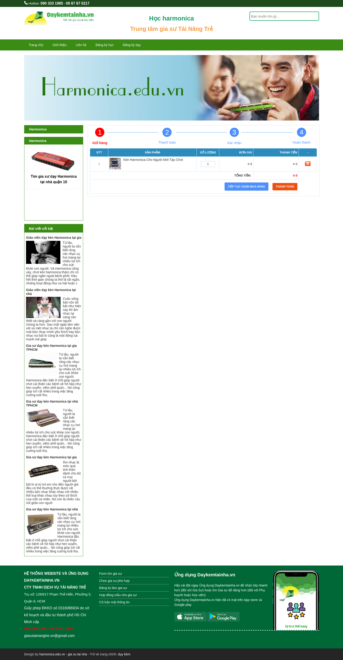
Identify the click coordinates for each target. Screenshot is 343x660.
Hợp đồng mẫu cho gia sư (118, 595)
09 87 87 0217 (77, 3)
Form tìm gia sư (110, 573)
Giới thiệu (60, 45)
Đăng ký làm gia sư (113, 588)
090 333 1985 (52, 3)
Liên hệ (81, 45)
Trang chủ (36, 45)
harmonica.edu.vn (52, 654)
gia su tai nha (77, 654)
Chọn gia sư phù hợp (114, 581)
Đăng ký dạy (132, 45)
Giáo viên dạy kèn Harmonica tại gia (53, 237)
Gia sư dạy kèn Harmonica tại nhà (52, 509)
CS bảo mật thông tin (114, 602)
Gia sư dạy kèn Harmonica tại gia (51, 457)
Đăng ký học (105, 45)
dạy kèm (124, 654)
